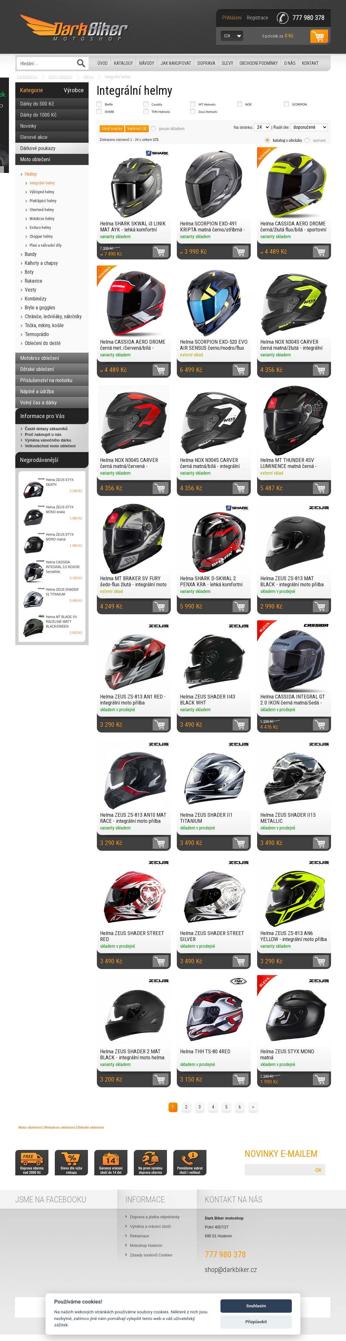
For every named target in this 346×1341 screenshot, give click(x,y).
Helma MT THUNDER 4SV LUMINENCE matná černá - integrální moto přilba (288, 463)
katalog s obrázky (287, 140)
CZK (227, 36)
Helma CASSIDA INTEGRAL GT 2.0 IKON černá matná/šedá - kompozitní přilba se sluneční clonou (292, 699)
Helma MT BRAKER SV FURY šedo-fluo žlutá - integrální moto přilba (133, 581)
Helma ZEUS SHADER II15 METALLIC (287, 818)
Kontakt (310, 63)
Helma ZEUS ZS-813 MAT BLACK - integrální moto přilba (292, 581)
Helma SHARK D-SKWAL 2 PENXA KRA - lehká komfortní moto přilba (211, 581)
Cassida (157, 104)
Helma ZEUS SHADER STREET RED (132, 936)
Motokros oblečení (59, 1127)
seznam (319, 140)
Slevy (227, 63)
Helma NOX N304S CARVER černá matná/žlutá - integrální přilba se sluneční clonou (291, 345)
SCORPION (299, 104)
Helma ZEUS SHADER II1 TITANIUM (206, 818)
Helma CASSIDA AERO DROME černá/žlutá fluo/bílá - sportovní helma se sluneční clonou (293, 226)
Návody (146, 63)
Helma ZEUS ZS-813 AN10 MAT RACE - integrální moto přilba (133, 818)
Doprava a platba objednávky (154, 1217)
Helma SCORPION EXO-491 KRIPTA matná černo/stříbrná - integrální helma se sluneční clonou (212, 226)
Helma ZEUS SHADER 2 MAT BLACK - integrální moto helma (132, 1054)
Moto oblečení (60, 76)
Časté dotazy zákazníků (46, 429)
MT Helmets (206, 104)
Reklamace (139, 1236)
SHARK (109, 112)
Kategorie (31, 90)
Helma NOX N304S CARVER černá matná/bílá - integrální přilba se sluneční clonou (210, 463)
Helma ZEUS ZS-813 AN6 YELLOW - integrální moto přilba (293, 936)
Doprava (206, 63)
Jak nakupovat (176, 63)
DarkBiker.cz (27, 76)
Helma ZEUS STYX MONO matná (287, 1054)
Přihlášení (231, 18)
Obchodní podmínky (259, 63)
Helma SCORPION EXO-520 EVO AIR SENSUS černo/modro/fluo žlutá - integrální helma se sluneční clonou (214, 345)
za (277, 36)
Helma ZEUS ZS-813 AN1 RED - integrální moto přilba (133, 699)
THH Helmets (161, 112)
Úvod (102, 63)
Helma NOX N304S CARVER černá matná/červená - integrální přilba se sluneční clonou (129, 463)
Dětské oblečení (91, 1127)
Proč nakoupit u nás (43, 434)
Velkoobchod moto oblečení (50, 446)
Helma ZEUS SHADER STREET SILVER (212, 936)
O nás (290, 63)
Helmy (88, 76)
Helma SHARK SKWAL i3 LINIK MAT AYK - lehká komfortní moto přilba (133, 226)
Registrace (257, 18)
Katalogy (123, 63)
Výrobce (74, 90)
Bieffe (109, 104)
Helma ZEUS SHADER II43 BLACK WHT (207, 699)
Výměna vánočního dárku (48, 440)
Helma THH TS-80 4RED (205, 1051)
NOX (248, 104)
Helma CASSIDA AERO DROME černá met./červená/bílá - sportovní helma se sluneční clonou (132, 345)
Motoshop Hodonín (146, 1245)
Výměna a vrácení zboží (150, 1226)
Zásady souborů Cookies (151, 1255)
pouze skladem (171, 128)
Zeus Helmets (207, 112)
